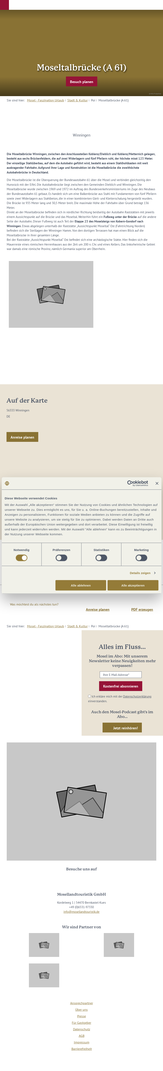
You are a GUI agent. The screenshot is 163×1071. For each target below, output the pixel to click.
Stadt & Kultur (77, 100)
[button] (4, 5)
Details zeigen (140, 573)
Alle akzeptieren (132, 585)
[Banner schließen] (156, 483)
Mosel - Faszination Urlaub (45, 100)
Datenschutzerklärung (137, 696)
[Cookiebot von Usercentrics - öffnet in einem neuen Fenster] (130, 483)
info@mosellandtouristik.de (81, 912)
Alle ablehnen (81, 585)
